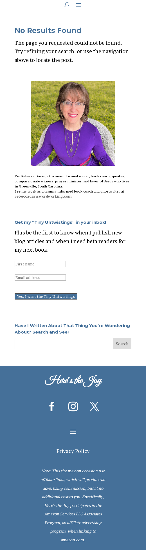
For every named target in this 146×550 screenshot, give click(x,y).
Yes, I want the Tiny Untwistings (46, 296)
